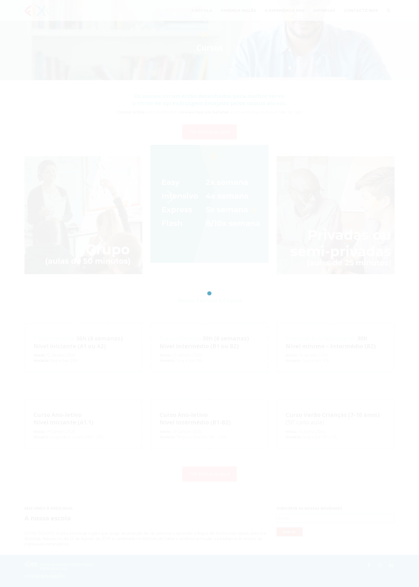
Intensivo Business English (321, 338)
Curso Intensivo (54, 338)
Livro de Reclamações (44, 576)
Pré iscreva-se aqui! (209, 131)
